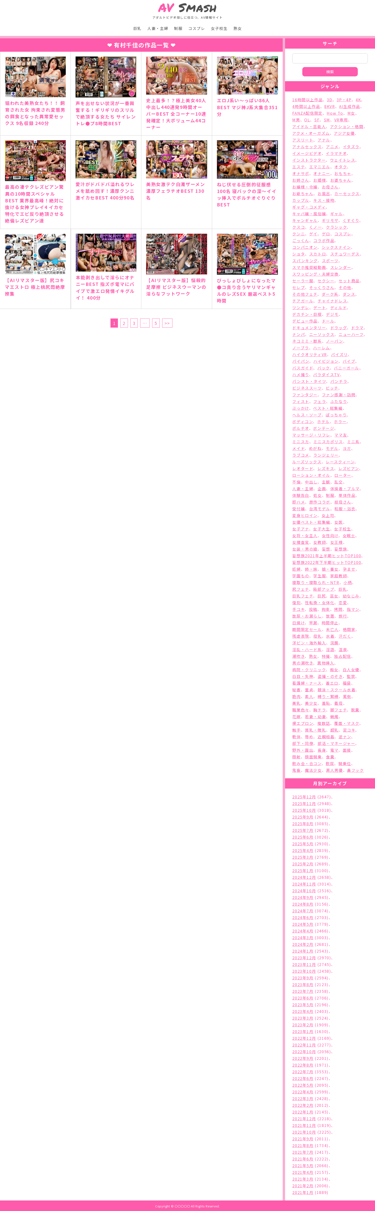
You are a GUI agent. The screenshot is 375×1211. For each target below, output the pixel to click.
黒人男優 (334, 770)
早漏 (313, 622)
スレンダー (340, 267)
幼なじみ (351, 596)
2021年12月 (304, 1118)
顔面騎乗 (313, 757)
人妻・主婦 (157, 28)
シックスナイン (336, 247)
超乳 (334, 730)
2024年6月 (302, 917)
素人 (309, 696)
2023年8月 (302, 984)
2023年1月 (302, 1031)
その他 (345, 287)
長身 (322, 750)
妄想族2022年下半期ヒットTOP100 (326, 562)
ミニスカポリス (328, 441)
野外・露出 (302, 750)
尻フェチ (300, 589)
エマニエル (319, 167)
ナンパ (298, 334)
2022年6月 (302, 1078)
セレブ (298, 287)
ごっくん (300, 240)
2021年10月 (304, 1132)
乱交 (338, 482)
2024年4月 (302, 931)
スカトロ (317, 254)
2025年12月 (304, 797)
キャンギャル (305, 220)
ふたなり (338, 401)
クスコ (298, 227)
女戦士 (349, 535)
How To (335, 113)
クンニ (298, 234)
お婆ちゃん (340, 180)
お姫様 (319, 180)
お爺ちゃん (302, 193)
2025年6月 (302, 837)
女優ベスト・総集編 (311, 522)
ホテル (323, 421)
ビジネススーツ (306, 388)
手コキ (298, 609)
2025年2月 (302, 864)
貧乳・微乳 (315, 730)
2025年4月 (302, 850)
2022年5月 (302, 1085)
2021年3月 (302, 1179)
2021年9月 (302, 1139)
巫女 (334, 596)
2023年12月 (304, 958)
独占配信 (342, 656)
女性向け (330, 535)
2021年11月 (304, 1125)
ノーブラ (300, 348)
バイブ (349, 361)
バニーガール (346, 368)
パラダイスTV (326, 374)
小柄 (347, 582)
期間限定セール (307, 629)
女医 (338, 522)
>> (167, 323)
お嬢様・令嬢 (305, 187)
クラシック (336, 227)
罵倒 (347, 696)
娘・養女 (330, 569)
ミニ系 (353, 441)
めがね (315, 448)
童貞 (309, 690)
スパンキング (305, 260)
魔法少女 (313, 770)
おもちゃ (342, 173)
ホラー (340, 421)
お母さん (330, 187)
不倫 (296, 482)
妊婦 (296, 569)
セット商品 (349, 281)
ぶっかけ (300, 408)
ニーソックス (322, 334)
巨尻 (321, 596)
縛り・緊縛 (328, 696)
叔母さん (342, 502)
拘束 (326, 609)
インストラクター (309, 160)
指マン (353, 609)
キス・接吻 (323, 200)
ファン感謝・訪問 (339, 395)
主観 (326, 482)
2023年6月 (302, 998)
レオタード (302, 468)
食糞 (330, 757)
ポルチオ (300, 428)
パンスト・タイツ (309, 381)
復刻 (296, 602)
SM (327, 120)
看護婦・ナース (306, 683)
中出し (311, 482)
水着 (330, 636)
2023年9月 (302, 978)
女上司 (328, 515)
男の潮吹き (302, 663)
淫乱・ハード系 (307, 649)
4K (358, 99)
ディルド (338, 307)
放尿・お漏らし (307, 616)
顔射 (296, 757)
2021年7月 (302, 1152)
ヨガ (347, 448)
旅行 (343, 616)
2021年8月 (302, 1145)
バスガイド (302, 368)
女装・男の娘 (305, 549)
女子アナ (300, 529)
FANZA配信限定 (307, 113)
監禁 (351, 676)
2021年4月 (302, 1172)
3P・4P (344, 99)
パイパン (300, 361)
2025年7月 (302, 830)
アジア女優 (344, 133)
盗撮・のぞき (330, 676)
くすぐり (351, 220)
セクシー (326, 281)
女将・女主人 (305, 535)
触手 (296, 730)
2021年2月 (302, 1185)
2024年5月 (302, 924)
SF (317, 120)
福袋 (347, 683)
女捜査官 (300, 542)
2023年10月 (304, 971)
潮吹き (298, 656)
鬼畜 (296, 770)
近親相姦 (326, 736)
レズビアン (348, 468)
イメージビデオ (306, 153)
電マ (334, 750)
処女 (317, 495)
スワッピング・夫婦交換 (315, 274)
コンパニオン (304, 247)
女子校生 (219, 28)
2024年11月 (304, 884)
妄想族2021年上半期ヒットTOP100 (326, 555)
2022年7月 (302, 1072)
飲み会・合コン (306, 763)
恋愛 (343, 602)
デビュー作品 (305, 321)
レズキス (325, 468)
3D (329, 99)
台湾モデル (319, 509)
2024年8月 (302, 904)
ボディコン (302, 421)
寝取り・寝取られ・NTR (315, 582)
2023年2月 (302, 1025)
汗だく (345, 636)
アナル (324, 140)
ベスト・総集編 (327, 408)
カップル (300, 200)
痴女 (334, 669)
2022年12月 (304, 1038)
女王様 (336, 542)
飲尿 (330, 763)
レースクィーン (340, 462)
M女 (351, 113)
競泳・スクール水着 (336, 690)
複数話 (323, 723)
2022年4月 (302, 1092)
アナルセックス (307, 146)
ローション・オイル (311, 475)
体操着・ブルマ (344, 488)
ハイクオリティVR (309, 354)
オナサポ (300, 173)
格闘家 (349, 629)
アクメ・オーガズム (311, 133)
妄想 (326, 549)
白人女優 (351, 669)
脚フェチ (338, 710)
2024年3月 (302, 937)
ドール (328, 321)
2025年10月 (304, 810)
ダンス (349, 294)
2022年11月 (304, 1045)
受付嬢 (298, 509)
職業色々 (300, 710)
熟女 (237, 28)
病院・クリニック (309, 669)
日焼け (298, 622)
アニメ (332, 146)
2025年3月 (302, 857)
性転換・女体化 (319, 602)
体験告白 (300, 495)
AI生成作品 (349, 106)
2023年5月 (302, 1004)
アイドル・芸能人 (309, 126)
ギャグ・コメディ (309, 207)
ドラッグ (338, 327)
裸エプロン (302, 723)
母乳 (317, 636)
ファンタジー (305, 395)
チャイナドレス (332, 301)
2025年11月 (304, 803)
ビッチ (332, 388)
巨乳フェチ (302, 596)
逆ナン (345, 736)
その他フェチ (304, 294)
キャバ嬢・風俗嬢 (309, 213)
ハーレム (321, 348)
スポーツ (330, 260)
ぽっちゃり (336, 415)
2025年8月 (302, 823)
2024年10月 (304, 890)
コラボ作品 (323, 240)
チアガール (302, 301)
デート (319, 307)
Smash (187, 7)
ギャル (336, 213)
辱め (309, 736)
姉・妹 (311, 569)
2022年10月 (304, 1051)
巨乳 (137, 28)
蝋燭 (334, 716)
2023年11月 (304, 964)
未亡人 (332, 629)
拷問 (338, 609)
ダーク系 (330, 294)
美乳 (296, 703)
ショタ (298, 254)
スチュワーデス (345, 254)
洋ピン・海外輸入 (309, 643)
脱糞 (355, 710)
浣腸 (334, 643)
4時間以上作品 (306, 106)
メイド (298, 448)
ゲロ (326, 234)
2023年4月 (302, 1011)
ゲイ (313, 234)
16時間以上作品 (307, 99)
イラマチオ (336, 153)
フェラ (319, 401)
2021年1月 (302, 1192)
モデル (332, 448)
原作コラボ (319, 502)
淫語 (330, 649)
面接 (347, 750)
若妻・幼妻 (315, 716)
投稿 (313, 609)
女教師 (319, 542)
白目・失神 (302, 676)
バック (323, 368)
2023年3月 (302, 1018)
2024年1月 (302, 951)
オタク (340, 167)
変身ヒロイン (304, 515)
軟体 (296, 736)
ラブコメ (300, 455)
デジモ (332, 314)
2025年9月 (302, 817)
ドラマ (357, 327)
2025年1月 (302, 870)
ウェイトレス (342, 160)
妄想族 (340, 549)
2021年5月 (302, 1165)
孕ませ (349, 569)
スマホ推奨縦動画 (309, 267)
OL (307, 120)
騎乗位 (344, 763)
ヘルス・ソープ (306, 415)
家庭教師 (338, 576)
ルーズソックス (306, 462)
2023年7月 (302, 991)
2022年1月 (302, 1112)
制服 (178, 28)
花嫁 (296, 716)
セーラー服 (302, 281)
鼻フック (355, 770)
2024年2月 (302, 944)
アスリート (302, 140)
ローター (342, 475)
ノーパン (334, 341)
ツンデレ (300, 307)
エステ (298, 167)
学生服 (319, 576)
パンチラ (338, 381)
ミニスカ (300, 441)
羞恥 (326, 703)
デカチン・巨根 (307, 314)
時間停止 (330, 622)
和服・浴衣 (344, 509)
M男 (296, 120)
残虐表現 (300, 636)
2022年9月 (302, 1058)
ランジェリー (326, 455)
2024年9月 (302, 897)
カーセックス (347, 193)
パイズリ (339, 354)
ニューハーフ (351, 334)
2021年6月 (302, 1159)
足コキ (349, 730)
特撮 (326, 656)
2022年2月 (302, 1105)
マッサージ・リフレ (311, 435)
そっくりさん (322, 287)
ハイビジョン (325, 361)
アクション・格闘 (347, 126)
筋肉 (296, 696)
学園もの (300, 576)
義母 (338, 703)
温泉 (343, 649)
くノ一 (315, 227)
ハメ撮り (300, 374)
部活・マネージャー (336, 743)
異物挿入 (325, 663)
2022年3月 (302, 1098)
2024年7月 (302, 911)
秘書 (296, 690)
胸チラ (319, 710)
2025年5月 (302, 844)
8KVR (329, 106)
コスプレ (196, 28)
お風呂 (324, 193)
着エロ (332, 683)
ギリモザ (330, 220)
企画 (322, 488)
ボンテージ (323, 428)
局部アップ (323, 589)
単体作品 (347, 495)
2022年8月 (302, 1065)
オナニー (321, 173)
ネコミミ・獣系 (307, 341)
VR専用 (341, 120)
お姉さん (300, 180)
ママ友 (340, 435)
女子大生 (321, 529)
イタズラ (351, 146)
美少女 (311, 703)
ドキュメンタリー (309, 327)
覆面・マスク (346, 723)
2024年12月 (304, 877)
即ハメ (298, 502)
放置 (330, 616)
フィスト (300, 401)
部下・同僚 (302, 743)
